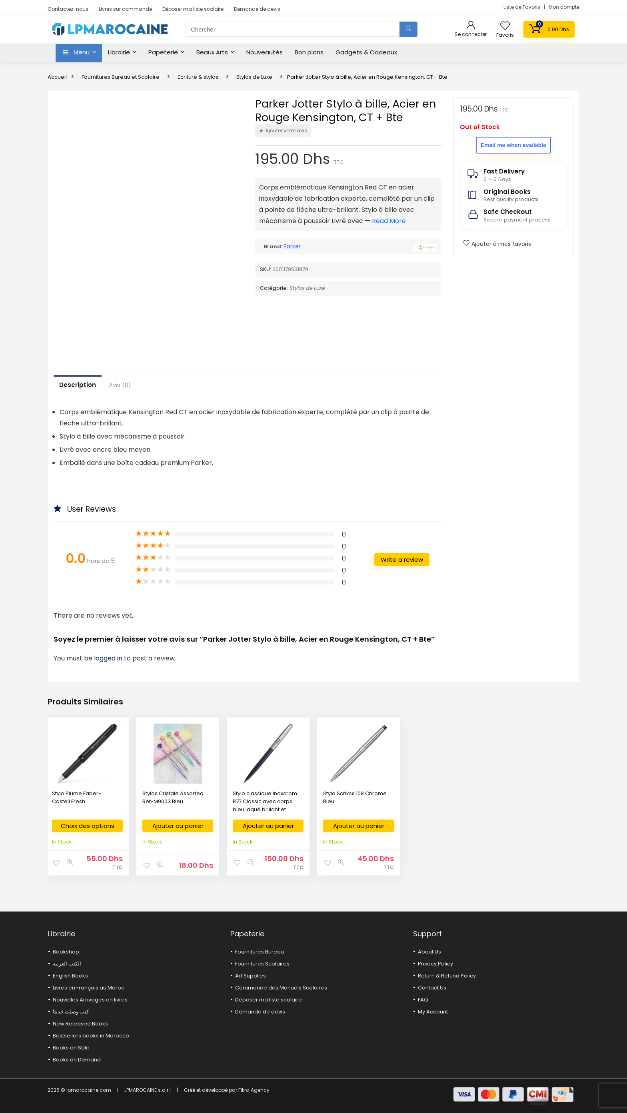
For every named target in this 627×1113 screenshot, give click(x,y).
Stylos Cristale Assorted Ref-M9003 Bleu (173, 797)
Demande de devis (257, 9)
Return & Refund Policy (447, 975)
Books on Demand (77, 1059)
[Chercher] (408, 29)
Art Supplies (250, 975)
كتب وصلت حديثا (71, 1011)
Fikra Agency (254, 1090)
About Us (429, 951)
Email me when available (513, 145)
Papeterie (163, 52)
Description (77, 385)
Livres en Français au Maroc (88, 987)
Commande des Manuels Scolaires (281, 987)
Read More (389, 220)
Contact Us (432, 987)
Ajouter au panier (178, 826)
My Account (433, 1011)
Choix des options (87, 826)
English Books (70, 975)
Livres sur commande (125, 9)
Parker (292, 246)
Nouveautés (264, 52)
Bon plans (309, 52)
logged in (109, 658)
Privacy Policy (435, 963)
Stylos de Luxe (254, 77)
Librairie (119, 52)
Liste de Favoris (522, 7)
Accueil (57, 77)
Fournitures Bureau (259, 951)
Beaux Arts (212, 52)
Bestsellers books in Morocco (91, 1035)
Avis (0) (120, 385)
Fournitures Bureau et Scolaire (121, 77)
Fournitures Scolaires (262, 963)
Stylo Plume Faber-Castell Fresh (76, 797)
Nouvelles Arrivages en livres (90, 999)
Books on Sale (71, 1047)
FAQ (423, 999)
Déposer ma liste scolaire (193, 9)
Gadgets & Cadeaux (366, 52)
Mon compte (564, 7)
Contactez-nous (68, 9)
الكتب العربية (67, 963)
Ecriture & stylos (198, 77)
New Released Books (80, 1023)
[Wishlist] (505, 26)
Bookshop (66, 951)
